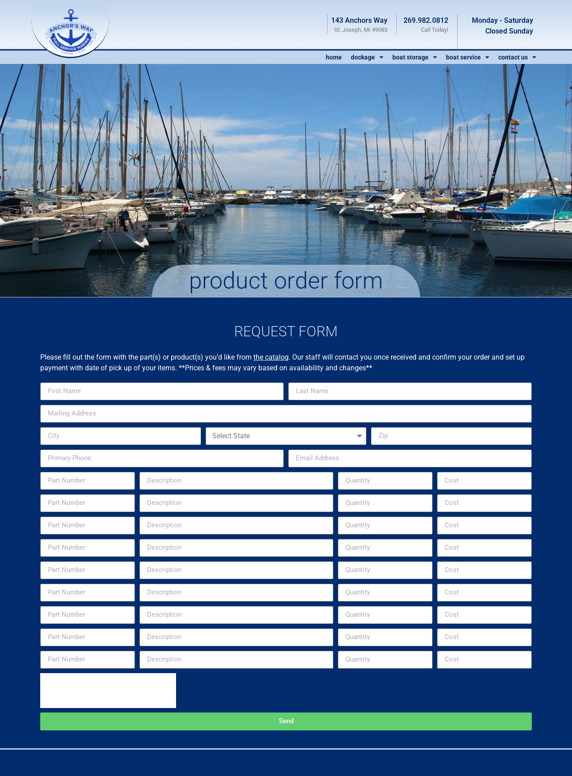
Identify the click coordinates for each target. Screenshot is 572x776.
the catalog (271, 357)
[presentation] (108, 690)
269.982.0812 (426, 20)
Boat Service (467, 57)
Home (334, 57)
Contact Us (517, 57)
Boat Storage (414, 57)
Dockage (367, 57)
